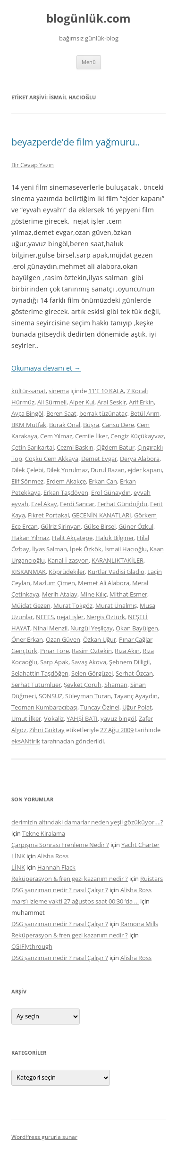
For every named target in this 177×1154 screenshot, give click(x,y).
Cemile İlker (91, 436)
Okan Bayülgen (137, 628)
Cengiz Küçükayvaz (137, 436)
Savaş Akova (88, 662)
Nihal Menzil (50, 628)
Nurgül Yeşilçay (91, 628)
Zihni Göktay (47, 730)
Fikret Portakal (48, 515)
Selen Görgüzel (92, 673)
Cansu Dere (118, 424)
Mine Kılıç (93, 594)
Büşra (91, 424)
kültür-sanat (28, 391)
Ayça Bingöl (27, 413)
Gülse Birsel (100, 526)
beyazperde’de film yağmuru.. (75, 142)
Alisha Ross (52, 856)
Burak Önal (64, 424)
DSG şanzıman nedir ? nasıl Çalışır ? (59, 890)
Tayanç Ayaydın (136, 696)
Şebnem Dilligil (129, 662)
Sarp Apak (54, 662)
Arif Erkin (141, 402)
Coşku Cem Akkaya (51, 458)
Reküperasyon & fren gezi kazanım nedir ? (69, 878)
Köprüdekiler (67, 571)
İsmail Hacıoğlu (125, 549)
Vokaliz (54, 718)
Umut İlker (26, 718)
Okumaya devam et (46, 367)
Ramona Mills (139, 924)
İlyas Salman (49, 549)
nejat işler (70, 617)
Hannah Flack (56, 867)
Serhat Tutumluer (36, 684)
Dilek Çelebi (27, 470)
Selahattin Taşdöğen (39, 673)
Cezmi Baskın (75, 447)
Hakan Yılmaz (30, 537)
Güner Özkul (135, 526)
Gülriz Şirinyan (61, 526)
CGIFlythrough (31, 946)
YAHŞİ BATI (82, 718)
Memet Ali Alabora (103, 583)
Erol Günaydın (111, 492)
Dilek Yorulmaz (67, 470)
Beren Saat (61, 413)
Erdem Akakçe (66, 481)
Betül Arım (145, 413)
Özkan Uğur (99, 639)
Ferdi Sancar (77, 504)
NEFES (45, 617)
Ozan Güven (63, 639)
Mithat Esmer (128, 594)
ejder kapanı (144, 470)
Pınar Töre (54, 650)
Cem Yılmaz (56, 436)
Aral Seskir (111, 402)
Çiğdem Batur (115, 447)
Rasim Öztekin (92, 650)
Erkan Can (103, 481)
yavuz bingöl (118, 718)
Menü (89, 61)
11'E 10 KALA (106, 391)
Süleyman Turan (88, 696)
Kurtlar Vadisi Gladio (116, 571)
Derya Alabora (140, 458)
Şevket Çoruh (82, 684)
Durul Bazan (108, 470)
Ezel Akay (44, 504)
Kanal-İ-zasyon (68, 560)
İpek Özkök (85, 549)
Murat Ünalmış (116, 605)
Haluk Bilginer (114, 537)
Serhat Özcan (134, 673)
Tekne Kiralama (43, 833)
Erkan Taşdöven (65, 492)
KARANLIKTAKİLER (117, 560)
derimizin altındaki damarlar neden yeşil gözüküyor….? (87, 822)
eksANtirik (25, 741)
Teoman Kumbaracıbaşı (44, 707)
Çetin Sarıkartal (32, 447)
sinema (59, 391)
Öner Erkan (27, 639)
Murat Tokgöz (73, 605)
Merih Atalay (59, 594)
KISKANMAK (28, 571)
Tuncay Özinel (99, 707)
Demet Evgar (99, 458)
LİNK (18, 856)
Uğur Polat (137, 707)
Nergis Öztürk (105, 617)
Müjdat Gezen (31, 605)
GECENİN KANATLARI (101, 515)
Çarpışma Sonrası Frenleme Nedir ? (60, 844)
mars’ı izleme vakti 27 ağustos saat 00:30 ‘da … (75, 901)
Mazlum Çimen (54, 583)
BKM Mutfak (28, 424)
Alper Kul (81, 402)
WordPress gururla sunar (44, 1137)
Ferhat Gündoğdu (122, 504)
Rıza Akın (127, 650)
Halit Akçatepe (72, 537)
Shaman (115, 684)
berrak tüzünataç (103, 413)
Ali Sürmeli (52, 402)
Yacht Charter (140, 844)
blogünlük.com (88, 18)
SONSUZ (50, 696)
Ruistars (151, 878)
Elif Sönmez (27, 481)
